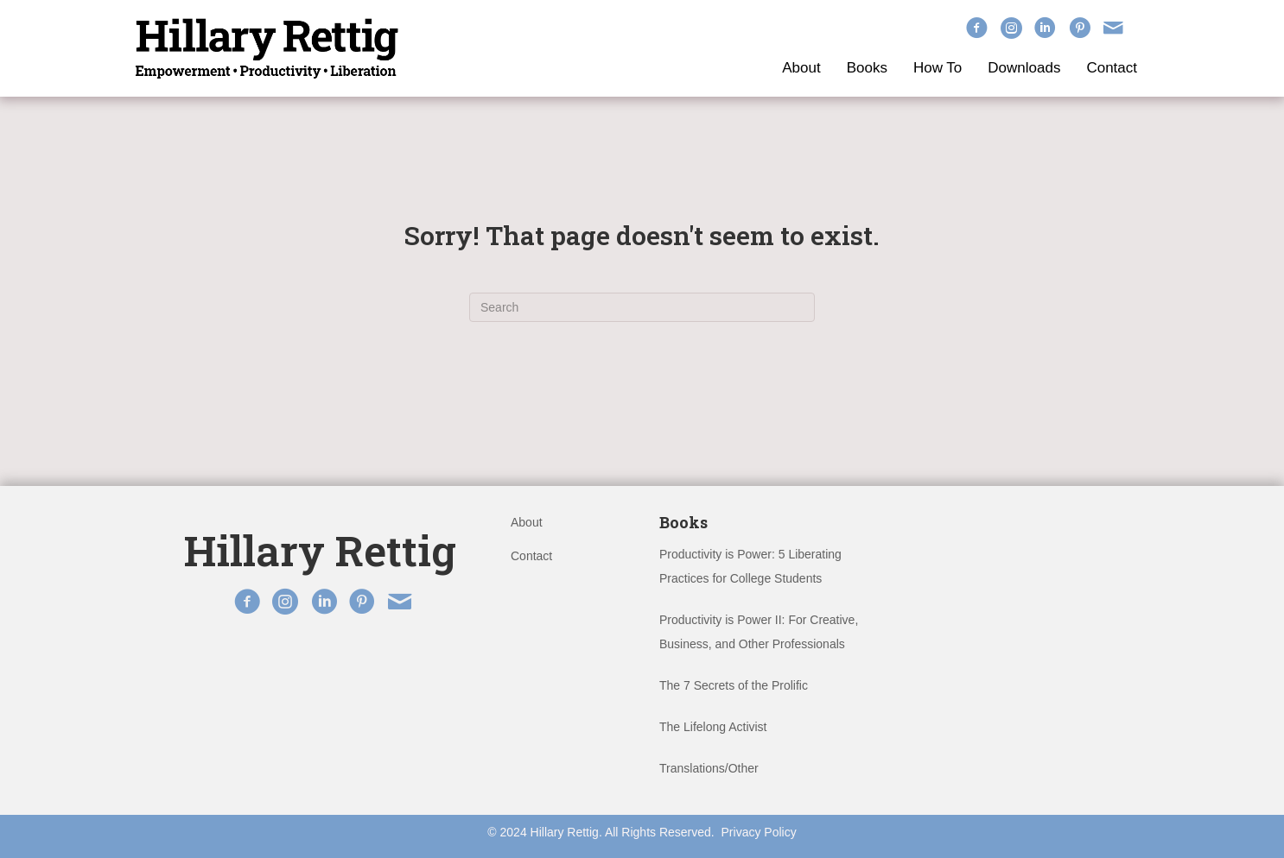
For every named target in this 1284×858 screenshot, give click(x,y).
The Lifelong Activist (713, 727)
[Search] (642, 307)
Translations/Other (709, 768)
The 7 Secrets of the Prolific (733, 685)
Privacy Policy (759, 832)
